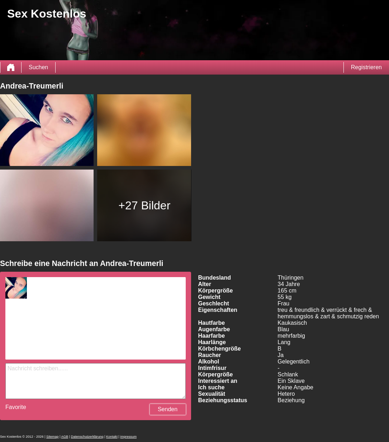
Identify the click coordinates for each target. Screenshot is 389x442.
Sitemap (52, 436)
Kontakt (112, 436)
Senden (167, 409)
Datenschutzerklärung (87, 436)
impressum (128, 436)
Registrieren (366, 67)
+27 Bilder (144, 205)
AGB (64, 436)
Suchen (38, 67)
